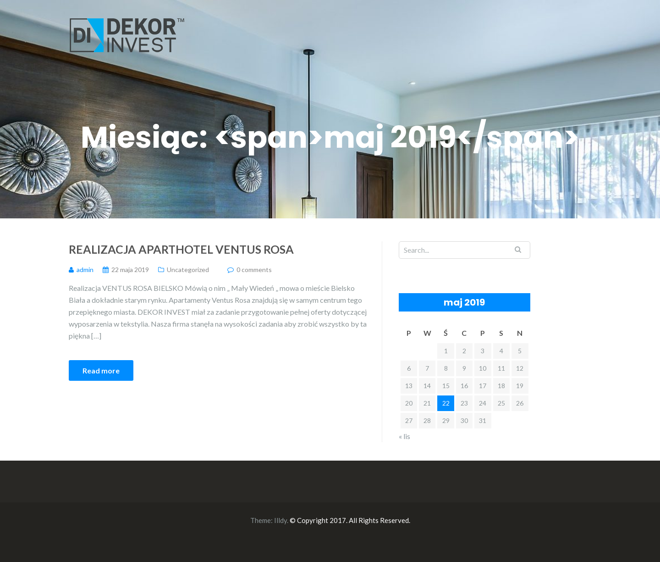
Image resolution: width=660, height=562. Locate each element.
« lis (404, 436)
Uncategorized (188, 269)
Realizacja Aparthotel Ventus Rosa (181, 249)
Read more (101, 370)
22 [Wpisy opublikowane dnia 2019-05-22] (446, 403)
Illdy (280, 520)
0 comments (254, 269)
